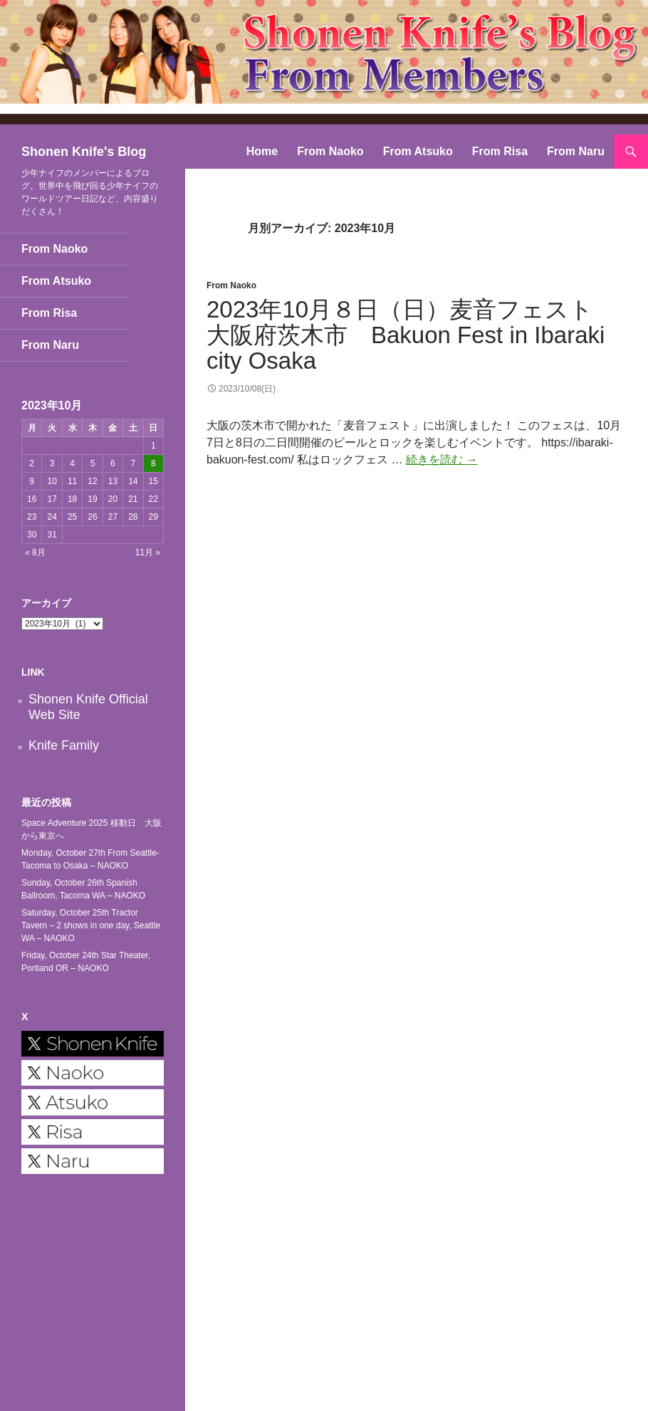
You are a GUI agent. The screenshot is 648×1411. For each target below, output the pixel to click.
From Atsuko (418, 151)
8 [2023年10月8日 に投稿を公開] (153, 463)
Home (262, 151)
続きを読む (441, 459)
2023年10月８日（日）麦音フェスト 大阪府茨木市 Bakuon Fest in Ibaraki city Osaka (412, 335)
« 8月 (35, 552)
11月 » (147, 552)
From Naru (576, 151)
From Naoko (330, 151)
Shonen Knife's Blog (83, 152)
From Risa (500, 151)
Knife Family (63, 745)
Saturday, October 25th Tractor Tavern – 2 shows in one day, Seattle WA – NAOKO (90, 925)
